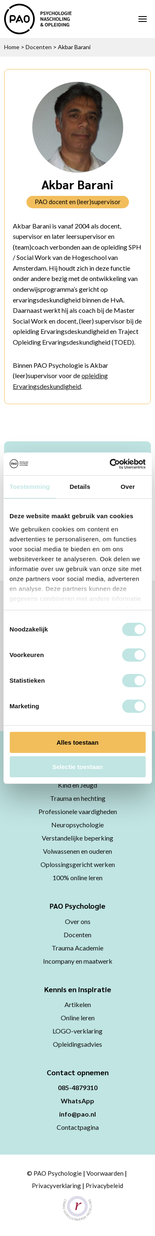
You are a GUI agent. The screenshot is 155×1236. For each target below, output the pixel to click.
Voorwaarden (105, 1173)
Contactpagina (78, 1127)
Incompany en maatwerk (77, 961)
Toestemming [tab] (30, 486)
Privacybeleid (104, 1185)
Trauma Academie (77, 948)
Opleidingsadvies (77, 1044)
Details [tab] (79, 486)
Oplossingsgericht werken (78, 864)
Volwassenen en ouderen (77, 851)
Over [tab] (128, 486)
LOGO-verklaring (77, 1031)
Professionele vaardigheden (77, 811)
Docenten (39, 46)
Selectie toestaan (77, 766)
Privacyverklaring (56, 1185)
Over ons (78, 921)
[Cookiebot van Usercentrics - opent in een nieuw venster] (110, 464)
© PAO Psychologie (54, 1173)
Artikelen (77, 1004)
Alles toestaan (78, 742)
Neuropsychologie (77, 825)
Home (11, 46)
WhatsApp (77, 1101)
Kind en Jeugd (77, 785)
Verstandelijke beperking (77, 838)
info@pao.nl (77, 1114)
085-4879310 (78, 1087)
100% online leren (77, 877)
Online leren (78, 1018)
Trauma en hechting (77, 798)
